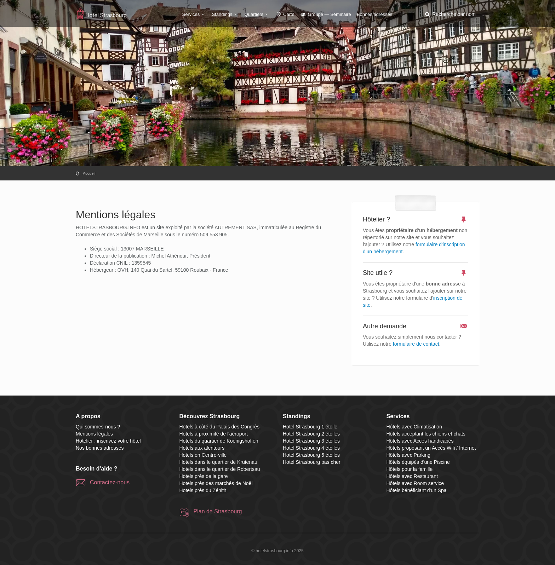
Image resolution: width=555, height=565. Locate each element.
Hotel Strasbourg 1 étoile (310, 426)
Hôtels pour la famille (410, 469)
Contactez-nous (110, 482)
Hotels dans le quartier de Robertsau (219, 469)
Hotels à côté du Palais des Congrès (219, 426)
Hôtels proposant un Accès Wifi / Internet (431, 448)
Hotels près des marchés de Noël (216, 483)
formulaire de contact (416, 344)
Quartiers (257, 14)
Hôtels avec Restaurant (412, 476)
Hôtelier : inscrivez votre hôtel (108, 441)
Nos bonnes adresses (100, 448)
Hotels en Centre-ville (203, 455)
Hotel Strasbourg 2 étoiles (311, 434)
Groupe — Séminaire (325, 14)
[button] (450, 14)
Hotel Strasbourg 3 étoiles (311, 441)
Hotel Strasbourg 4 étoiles (311, 448)
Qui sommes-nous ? (98, 426)
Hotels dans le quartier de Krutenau (218, 462)
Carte (284, 14)
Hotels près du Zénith (203, 490)
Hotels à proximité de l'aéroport (213, 434)
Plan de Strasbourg (218, 511)
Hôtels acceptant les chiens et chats (426, 434)
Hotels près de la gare (203, 476)
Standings (225, 14)
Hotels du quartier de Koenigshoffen (218, 441)
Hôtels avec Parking (409, 455)
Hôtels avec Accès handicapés (420, 441)
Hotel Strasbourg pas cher (312, 462)
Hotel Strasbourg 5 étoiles (311, 455)
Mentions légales (94, 434)
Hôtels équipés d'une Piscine (418, 462)
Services (194, 14)
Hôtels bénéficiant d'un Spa (417, 490)
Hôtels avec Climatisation (414, 426)
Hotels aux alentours (202, 448)
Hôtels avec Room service (415, 483)
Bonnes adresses (374, 14)
